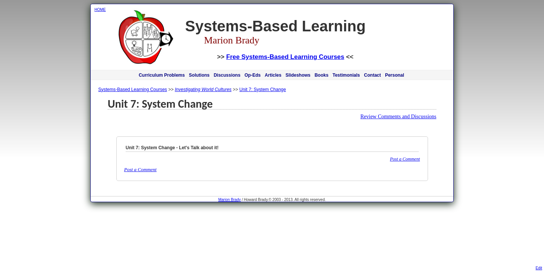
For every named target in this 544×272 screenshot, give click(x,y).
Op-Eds (252, 75)
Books (322, 75)
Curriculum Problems (162, 75)
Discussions (227, 75)
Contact (372, 75)
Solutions (199, 75)
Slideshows (298, 75)
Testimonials (346, 75)
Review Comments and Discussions (398, 116)
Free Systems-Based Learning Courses (285, 56)
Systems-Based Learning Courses (132, 89)
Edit (539, 268)
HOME (100, 10)
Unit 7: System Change (263, 89)
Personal (394, 75)
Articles (273, 75)
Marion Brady (229, 200)
